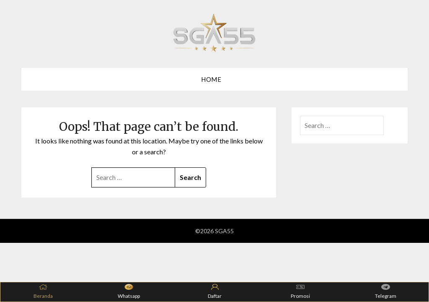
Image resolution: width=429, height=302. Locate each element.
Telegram (385, 291)
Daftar (215, 291)
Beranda (43, 291)
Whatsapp (129, 291)
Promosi (300, 291)
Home (211, 79)
